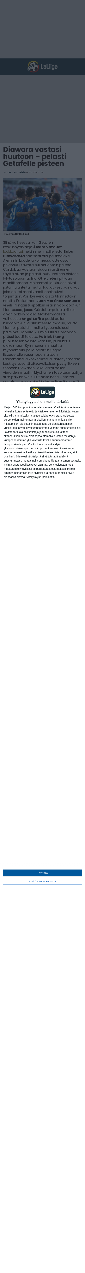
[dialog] (42, 827)
